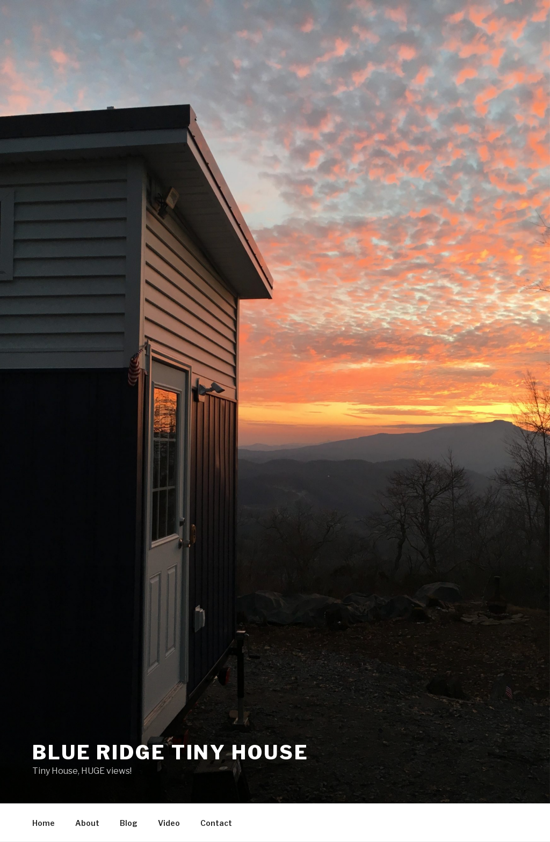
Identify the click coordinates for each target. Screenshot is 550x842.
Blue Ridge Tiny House (170, 752)
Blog (129, 823)
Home (43, 823)
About (87, 823)
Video (169, 823)
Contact (216, 823)
